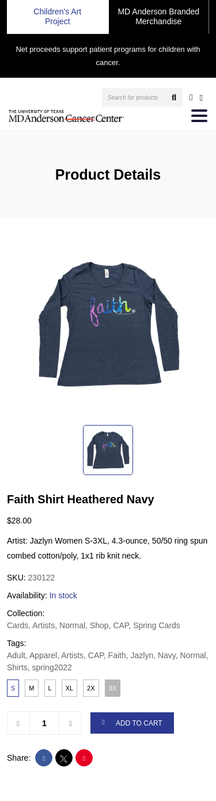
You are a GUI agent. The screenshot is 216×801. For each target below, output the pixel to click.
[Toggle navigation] (199, 115)
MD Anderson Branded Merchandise (158, 16)
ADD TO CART (132, 723)
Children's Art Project (57, 16)
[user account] (191, 97)
